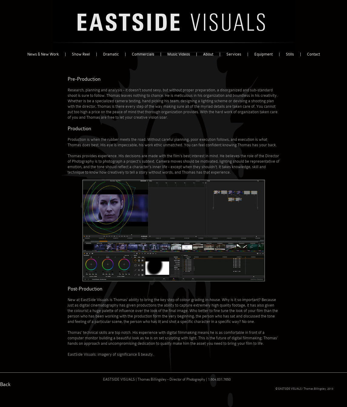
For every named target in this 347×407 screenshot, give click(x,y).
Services (233, 54)
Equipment (263, 54)
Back (5, 384)
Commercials (143, 54)
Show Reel (81, 54)
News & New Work (43, 54)
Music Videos (178, 54)
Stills (290, 54)
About (208, 54)
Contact (313, 54)
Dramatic (111, 54)
